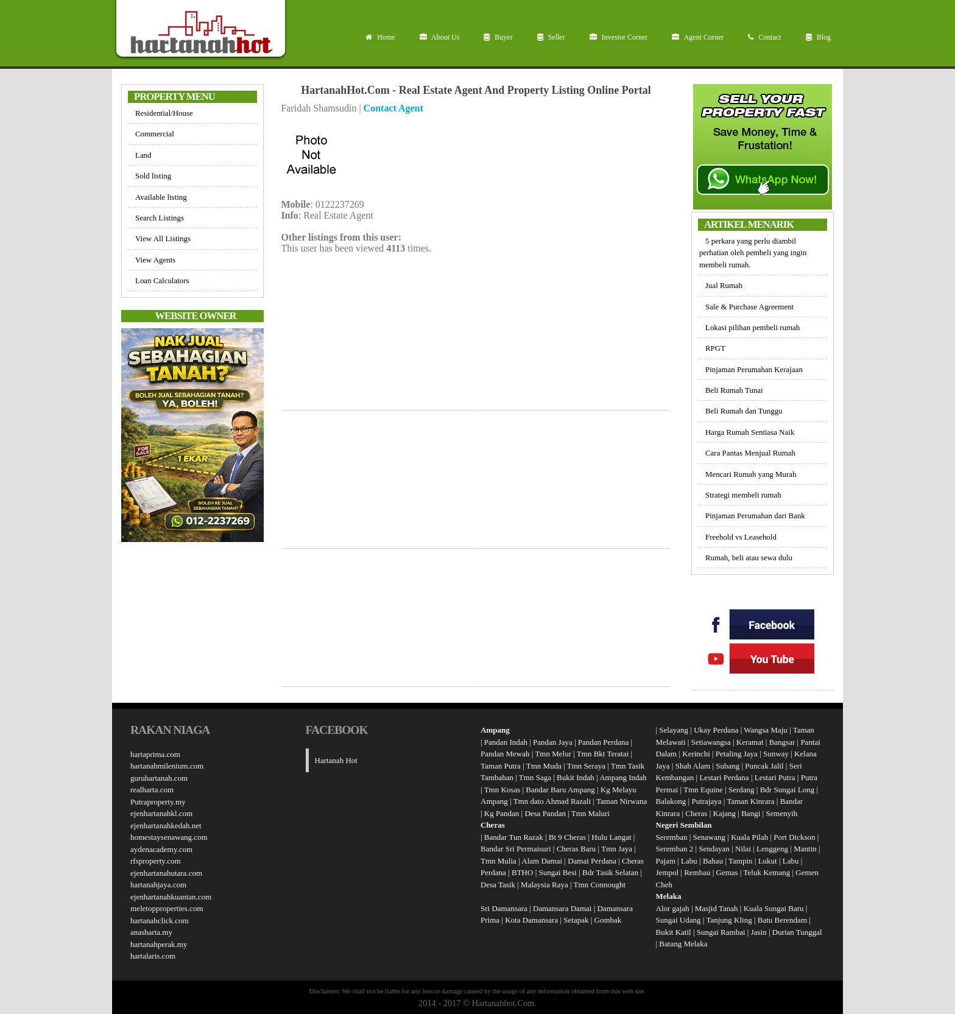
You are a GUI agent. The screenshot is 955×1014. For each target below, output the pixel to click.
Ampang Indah (623, 777)
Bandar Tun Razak (513, 837)
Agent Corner (698, 37)
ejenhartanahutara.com (166, 873)
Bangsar (782, 742)
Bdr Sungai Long (787, 789)
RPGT (715, 348)
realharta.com (152, 789)
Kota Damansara (531, 919)
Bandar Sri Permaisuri (516, 848)
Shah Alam (692, 765)
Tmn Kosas (502, 789)
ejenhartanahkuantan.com (170, 896)
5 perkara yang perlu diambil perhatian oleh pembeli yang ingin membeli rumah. (752, 252)
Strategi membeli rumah (743, 494)
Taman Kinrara (750, 801)
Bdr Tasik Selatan (610, 872)
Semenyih (781, 813)
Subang (727, 765)
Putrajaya (706, 801)
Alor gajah (672, 908)
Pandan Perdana (603, 742)
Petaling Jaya (737, 753)
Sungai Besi (557, 872)
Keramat (750, 742)
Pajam (667, 860)
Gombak (608, 919)
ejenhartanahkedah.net (166, 825)
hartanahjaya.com (158, 884)
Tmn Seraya (586, 765)
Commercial (154, 133)
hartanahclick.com (159, 920)
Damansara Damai (562, 908)
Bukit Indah (575, 777)
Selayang (673, 729)
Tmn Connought (600, 884)
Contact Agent (393, 108)
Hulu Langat (611, 837)
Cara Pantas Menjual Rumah (750, 452)
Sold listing (153, 175)
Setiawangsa (711, 742)
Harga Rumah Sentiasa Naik (749, 432)
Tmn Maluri (590, 813)
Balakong (671, 801)
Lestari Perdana (724, 777)
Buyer (498, 37)
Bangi (750, 813)
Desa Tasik (498, 884)
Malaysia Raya (544, 884)
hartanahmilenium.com (166, 765)
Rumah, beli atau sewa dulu (748, 557)
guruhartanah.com (159, 778)
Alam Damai (541, 860)
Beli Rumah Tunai (734, 390)
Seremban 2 (676, 848)
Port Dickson (795, 837)
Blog (818, 37)
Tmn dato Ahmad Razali (552, 801)
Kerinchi (696, 753)
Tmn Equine (703, 789)
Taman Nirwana (621, 801)
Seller (551, 37)
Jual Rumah (723, 285)
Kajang (724, 813)
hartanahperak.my (158, 944)
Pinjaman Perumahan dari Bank (755, 515)
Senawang (710, 837)
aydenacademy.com (161, 849)
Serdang (741, 789)
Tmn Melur (553, 753)
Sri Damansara (504, 908)
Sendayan (715, 848)
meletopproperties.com (166, 908)
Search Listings (159, 217)
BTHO (522, 872)
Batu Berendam (783, 919)
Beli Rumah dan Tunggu (744, 410)
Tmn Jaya (616, 848)
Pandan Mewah (505, 753)
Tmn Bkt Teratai (603, 753)
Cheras (696, 813)
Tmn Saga (535, 777)
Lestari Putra (775, 777)
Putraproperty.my (158, 801)
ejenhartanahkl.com (161, 813)
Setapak (575, 919)
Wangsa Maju (766, 729)
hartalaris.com (152, 955)
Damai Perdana (592, 860)
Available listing (161, 197)
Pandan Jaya (553, 742)
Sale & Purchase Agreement (749, 306)
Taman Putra (501, 765)
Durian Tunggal (797, 932)
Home (380, 37)
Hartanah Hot (336, 760)
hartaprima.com (155, 754)
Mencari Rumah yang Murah (750, 474)
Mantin (805, 848)
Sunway (776, 753)
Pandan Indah (505, 742)
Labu (689, 860)
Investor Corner (619, 37)
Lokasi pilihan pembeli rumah (752, 327)
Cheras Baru (576, 848)
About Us (440, 37)
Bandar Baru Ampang (560, 789)
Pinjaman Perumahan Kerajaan (754, 369)
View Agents (155, 259)
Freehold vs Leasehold (741, 536)
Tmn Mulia (498, 860)
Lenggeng (773, 848)
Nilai (744, 848)
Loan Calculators (162, 280)
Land (143, 155)
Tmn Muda (544, 765)
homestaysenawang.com (169, 837)
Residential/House (164, 113)
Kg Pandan (501, 813)
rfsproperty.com (155, 860)
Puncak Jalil (764, 765)
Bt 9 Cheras (567, 837)
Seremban (672, 837)
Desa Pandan (545, 813)
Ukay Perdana (716, 729)
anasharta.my (151, 932)
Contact (764, 37)
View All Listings (163, 238)
